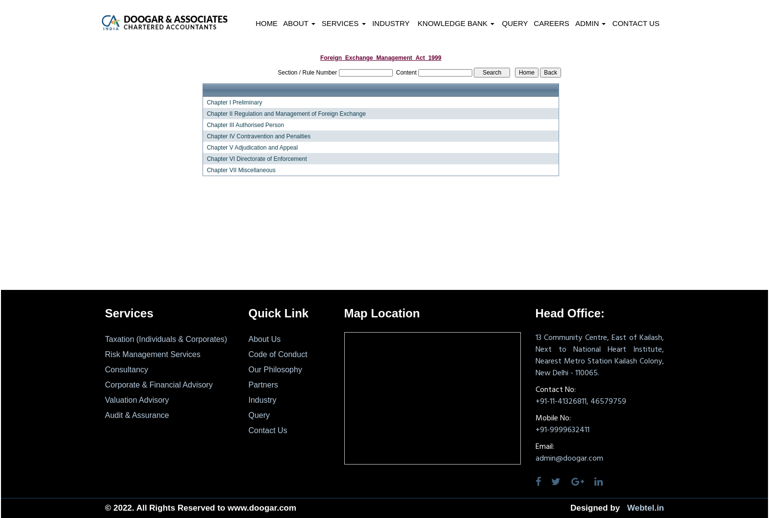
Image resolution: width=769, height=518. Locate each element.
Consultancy (126, 369)
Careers (551, 23)
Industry (391, 23)
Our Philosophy (275, 369)
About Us (265, 339)
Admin (590, 23)
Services (344, 23)
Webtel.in (645, 508)
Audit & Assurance (137, 415)
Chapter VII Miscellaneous (241, 170)
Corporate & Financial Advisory (159, 385)
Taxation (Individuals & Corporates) (166, 339)
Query (515, 23)
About (299, 23)
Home (267, 23)
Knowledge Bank (456, 23)
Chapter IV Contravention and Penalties (258, 136)
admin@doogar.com (569, 458)
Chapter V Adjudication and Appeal (252, 147)
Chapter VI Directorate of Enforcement (257, 158)
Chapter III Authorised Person (245, 125)
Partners (263, 385)
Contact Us (636, 23)
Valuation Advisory (137, 400)
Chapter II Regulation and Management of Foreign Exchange (286, 113)
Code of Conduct (278, 354)
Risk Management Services (153, 354)
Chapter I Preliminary (234, 102)
